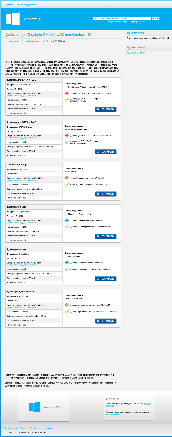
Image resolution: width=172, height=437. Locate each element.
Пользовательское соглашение (42, 428)
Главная (9, 4)
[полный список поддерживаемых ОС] (22, 96)
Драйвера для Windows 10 (15, 41)
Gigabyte (49, 41)
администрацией (112, 414)
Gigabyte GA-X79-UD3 (136, 53)
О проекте (24, 428)
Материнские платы (36, 41)
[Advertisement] (63, 52)
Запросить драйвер (26, 4)
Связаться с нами (11, 428)
